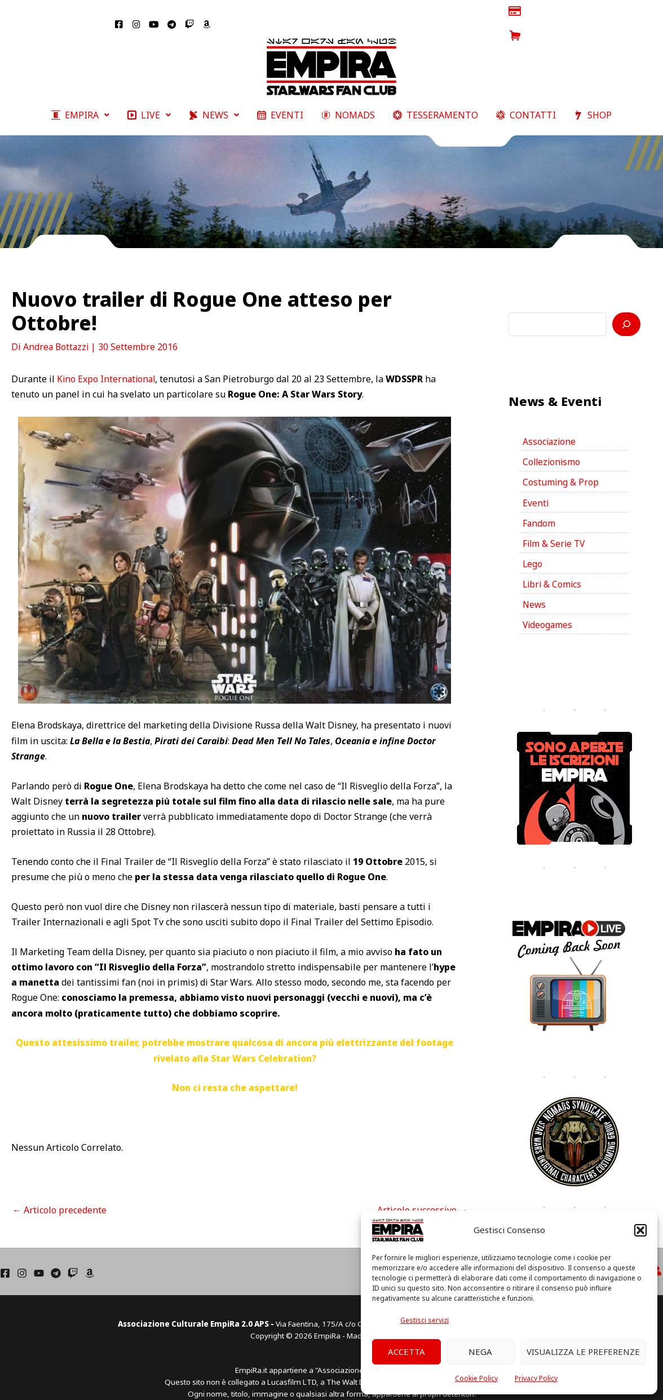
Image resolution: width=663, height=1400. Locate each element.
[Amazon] (90, 1257)
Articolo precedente (59, 1188)
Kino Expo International (107, 357)
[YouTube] (39, 1257)
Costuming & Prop (561, 462)
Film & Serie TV (555, 525)
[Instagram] (22, 1257)
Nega (480, 1351)
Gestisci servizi (424, 1320)
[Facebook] (5, 1257)
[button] (640, 1230)
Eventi (536, 483)
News (535, 587)
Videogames (548, 608)
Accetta (406, 1351)
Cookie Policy (476, 1378)
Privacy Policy (536, 1378)
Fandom (539, 504)
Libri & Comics (553, 566)
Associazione (550, 420)
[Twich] (73, 1257)
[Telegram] (56, 1257)
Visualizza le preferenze (583, 1351)
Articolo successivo (422, 1188)
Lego (533, 546)
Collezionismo (552, 441)
